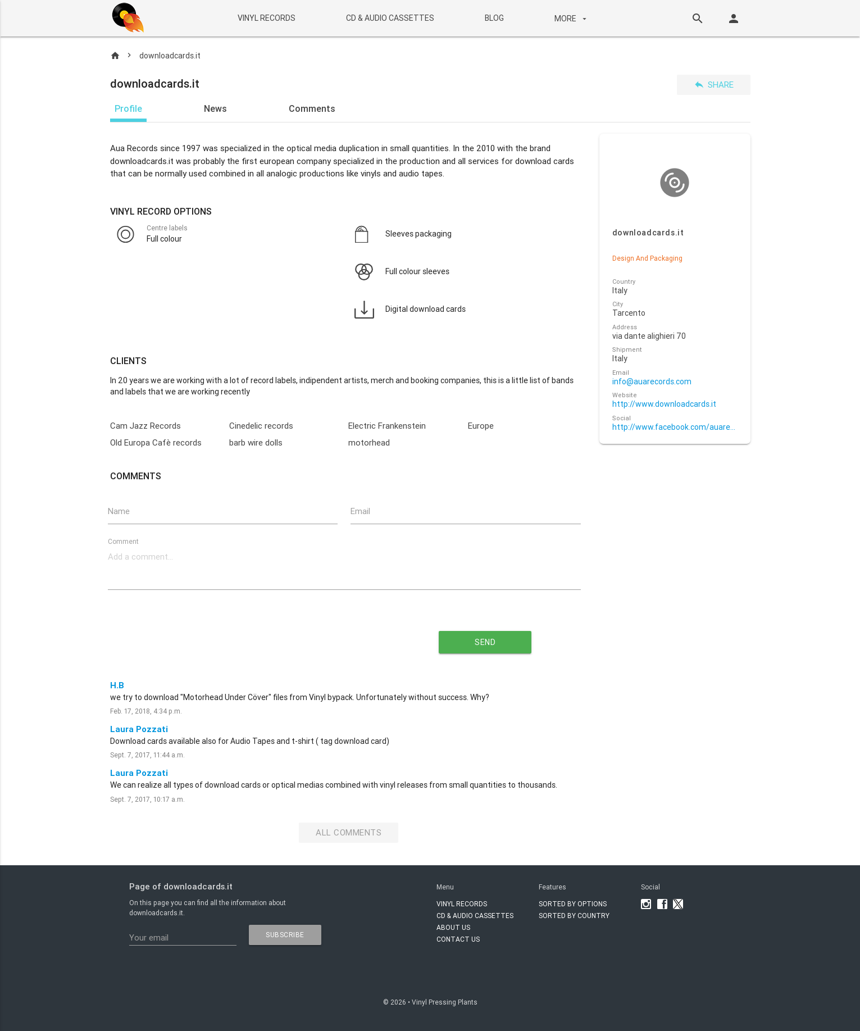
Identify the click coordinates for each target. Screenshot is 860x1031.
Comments (312, 108)
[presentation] (242, 638)
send (485, 642)
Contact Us (458, 939)
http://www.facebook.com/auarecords (675, 427)
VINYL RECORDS (266, 18)
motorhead (369, 442)
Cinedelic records (261, 425)
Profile (128, 108)
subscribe (285, 934)
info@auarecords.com (651, 382)
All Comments (348, 832)
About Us (453, 927)
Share (714, 84)
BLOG (494, 18)
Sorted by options (573, 904)
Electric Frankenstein (387, 425)
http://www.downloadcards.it (664, 404)
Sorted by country (574, 915)
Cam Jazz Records (145, 425)
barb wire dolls (256, 442)
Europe (481, 425)
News (215, 108)
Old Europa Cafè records (156, 442)
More (571, 19)
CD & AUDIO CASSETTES (390, 18)
